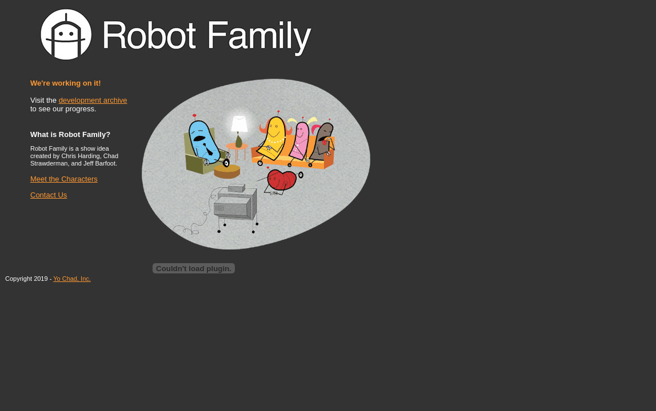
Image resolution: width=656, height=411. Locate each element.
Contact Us (48, 195)
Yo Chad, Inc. (72, 278)
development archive (93, 100)
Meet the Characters (64, 179)
